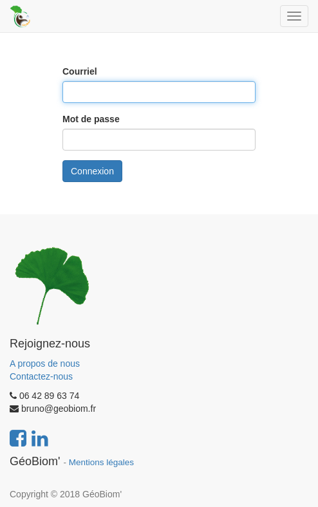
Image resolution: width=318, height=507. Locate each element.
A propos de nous (45, 363)
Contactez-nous (41, 376)
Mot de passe (91, 119)
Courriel (79, 71)
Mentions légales (101, 462)
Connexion (92, 171)
